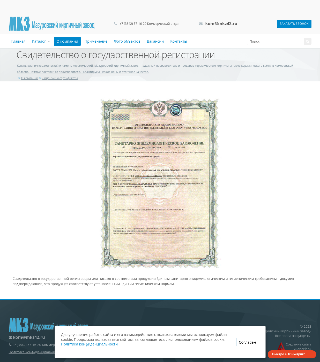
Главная (18, 41)
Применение (96, 41)
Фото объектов (127, 41)
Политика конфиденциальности (35, 352)
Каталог (41, 41)
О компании (67, 41)
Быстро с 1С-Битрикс (288, 354)
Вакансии (155, 41)
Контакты (178, 41)
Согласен (247, 342)
